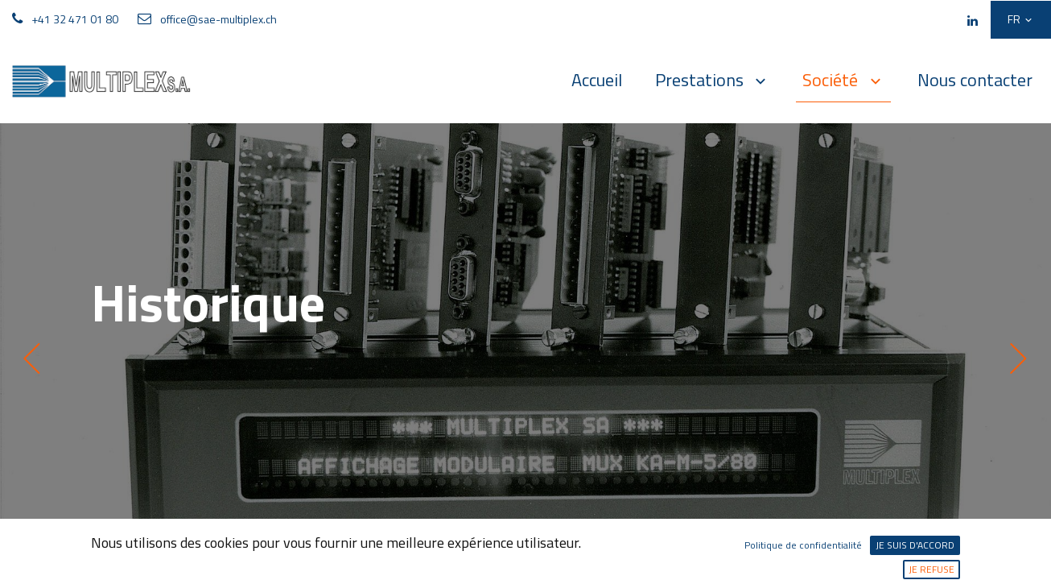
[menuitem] (597, 80)
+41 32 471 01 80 (74, 18)
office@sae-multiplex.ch (218, 18)
